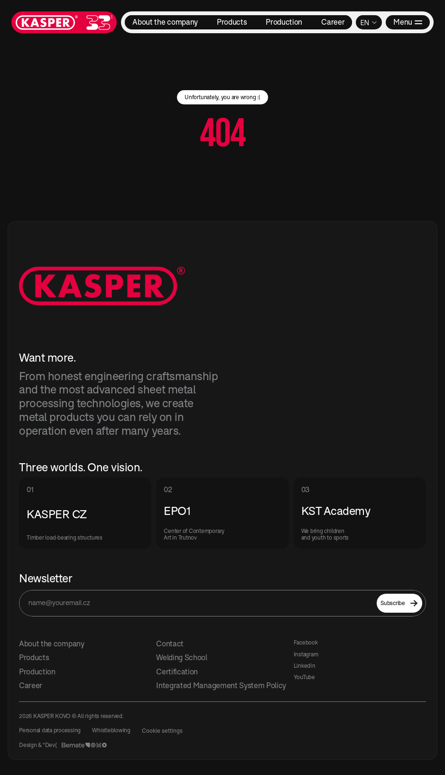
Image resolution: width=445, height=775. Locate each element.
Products (34, 657)
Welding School (181, 657)
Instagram (306, 654)
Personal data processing (50, 730)
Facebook (306, 642)
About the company (51, 643)
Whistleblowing (111, 730)
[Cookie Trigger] (162, 731)
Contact (170, 643)
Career (30, 685)
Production (37, 671)
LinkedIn (304, 665)
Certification (177, 671)
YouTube (304, 677)
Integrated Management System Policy (221, 685)
